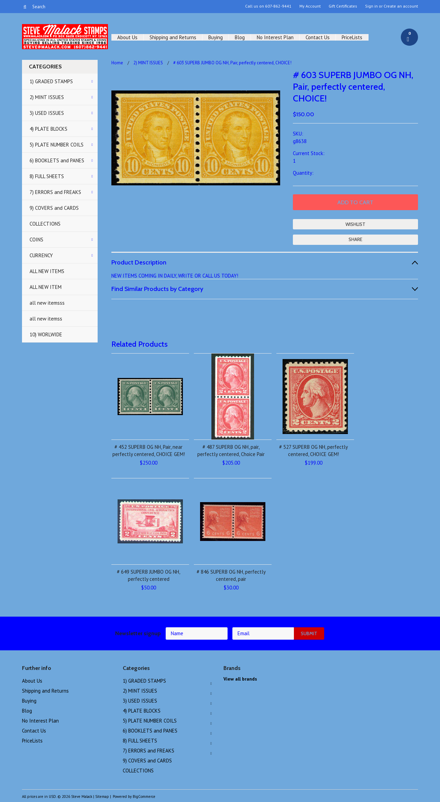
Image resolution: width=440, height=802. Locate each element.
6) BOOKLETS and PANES (57, 160)
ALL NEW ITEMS (47, 271)
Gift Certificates (343, 6)
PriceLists (352, 37)
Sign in (371, 6)
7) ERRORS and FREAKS (55, 192)
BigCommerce (144, 796)
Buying (215, 37)
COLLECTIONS (45, 223)
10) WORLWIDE (46, 334)
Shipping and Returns (173, 37)
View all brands (240, 679)
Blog (240, 37)
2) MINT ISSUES (47, 97)
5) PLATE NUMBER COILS (57, 144)
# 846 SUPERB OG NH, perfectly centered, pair (231, 575)
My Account (310, 6)
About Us (127, 37)
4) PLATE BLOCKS (48, 129)
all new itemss (46, 318)
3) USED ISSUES (47, 113)
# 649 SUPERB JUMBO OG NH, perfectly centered (148, 575)
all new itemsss (47, 303)
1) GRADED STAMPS (51, 81)
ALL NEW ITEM (46, 287)
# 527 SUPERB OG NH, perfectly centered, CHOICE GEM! (313, 450)
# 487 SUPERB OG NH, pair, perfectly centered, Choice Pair (231, 450)
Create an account (401, 6)
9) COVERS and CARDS (54, 208)
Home (117, 63)
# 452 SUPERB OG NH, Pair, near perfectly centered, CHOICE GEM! (148, 450)
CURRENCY (41, 255)
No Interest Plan (275, 37)
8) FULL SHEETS (47, 176)
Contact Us (318, 37)
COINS (36, 239)
